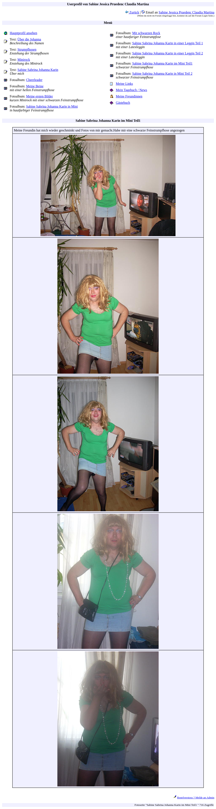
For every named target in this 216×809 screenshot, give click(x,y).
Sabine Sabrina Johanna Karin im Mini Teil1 (162, 63)
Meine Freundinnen (129, 96)
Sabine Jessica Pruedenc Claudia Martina (186, 12)
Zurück (132, 12)
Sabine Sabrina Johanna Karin (38, 70)
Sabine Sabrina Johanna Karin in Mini (52, 106)
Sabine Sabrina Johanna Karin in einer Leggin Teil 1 (167, 43)
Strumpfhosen (27, 49)
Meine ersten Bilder (39, 96)
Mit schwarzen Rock (146, 33)
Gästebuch (123, 102)
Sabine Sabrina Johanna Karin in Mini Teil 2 (162, 73)
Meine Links (124, 83)
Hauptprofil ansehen (23, 33)
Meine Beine (34, 86)
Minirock (24, 59)
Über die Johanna (29, 39)
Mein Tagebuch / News (131, 90)
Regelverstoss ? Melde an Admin (195, 797)
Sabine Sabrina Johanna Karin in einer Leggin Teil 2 (167, 53)
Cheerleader (34, 80)
